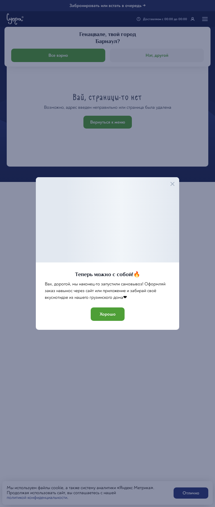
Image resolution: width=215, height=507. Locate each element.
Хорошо (108, 314)
